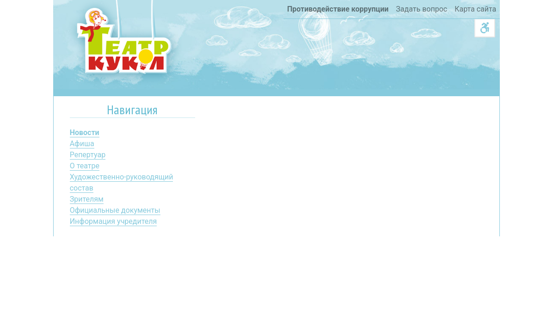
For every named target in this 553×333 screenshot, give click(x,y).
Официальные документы (115, 210)
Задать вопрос (421, 9)
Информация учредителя (113, 221)
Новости (84, 132)
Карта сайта (475, 9)
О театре (84, 165)
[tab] (133, 111)
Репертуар (87, 154)
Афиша (82, 143)
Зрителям (87, 199)
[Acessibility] (484, 27)
